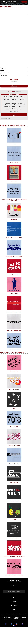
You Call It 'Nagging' (14, 162)
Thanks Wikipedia (14, 293)
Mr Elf (14, 143)
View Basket (25, 1)
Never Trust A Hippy (14, 371)
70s (2, 118)
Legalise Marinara (14, 274)
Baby (9, 118)
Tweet (9, 91)
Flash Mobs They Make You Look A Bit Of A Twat (14, 556)
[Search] (4, 1)
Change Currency (14, 81)
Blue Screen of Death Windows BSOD (14, 237)
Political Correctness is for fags (14, 330)
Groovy (6, 118)
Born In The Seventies (14, 389)
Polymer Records (14, 482)
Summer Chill (14, 219)
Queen (14, 408)
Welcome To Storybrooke (14, 538)
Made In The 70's (14, 426)
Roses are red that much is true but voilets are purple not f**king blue (14, 200)
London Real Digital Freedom (14, 500)
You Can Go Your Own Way (14, 445)
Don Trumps (14, 181)
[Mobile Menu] (1, 1)
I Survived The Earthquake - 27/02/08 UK (14, 575)
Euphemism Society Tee (14, 463)
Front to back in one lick (14, 349)
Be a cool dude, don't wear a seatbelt (14, 256)
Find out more (16, 618)
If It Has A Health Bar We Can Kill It (14, 311)
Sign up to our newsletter (14, 591)
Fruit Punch (14, 519)
